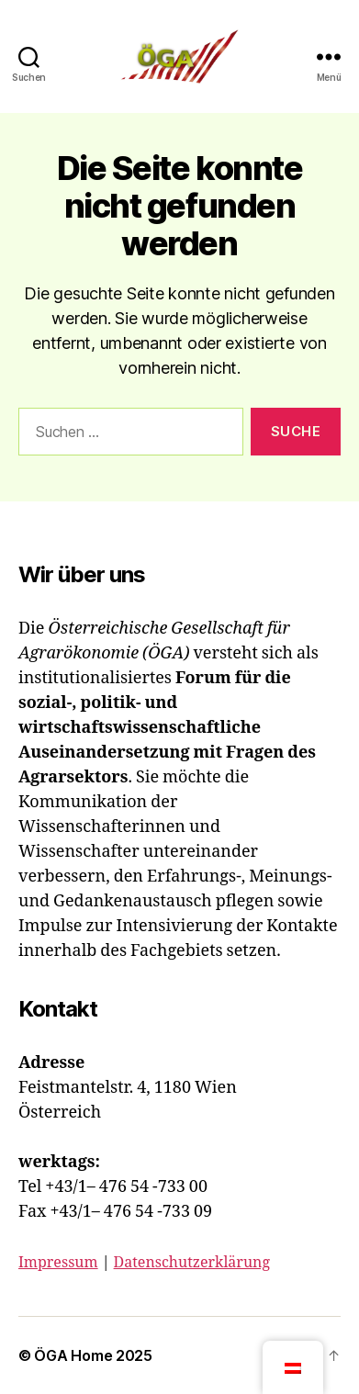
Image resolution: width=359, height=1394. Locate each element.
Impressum (58, 1262)
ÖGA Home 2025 (93, 1355)
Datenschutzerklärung (192, 1262)
